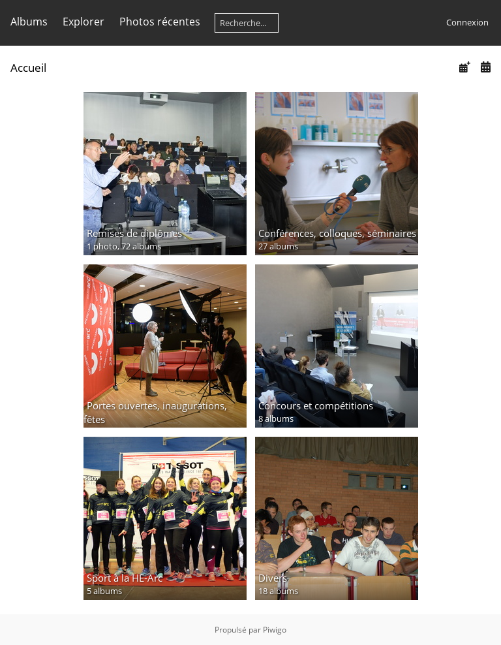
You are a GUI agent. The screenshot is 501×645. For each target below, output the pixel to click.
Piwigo (274, 629)
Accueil (28, 67)
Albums (29, 21)
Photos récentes (159, 21)
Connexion (467, 22)
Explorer (83, 21)
